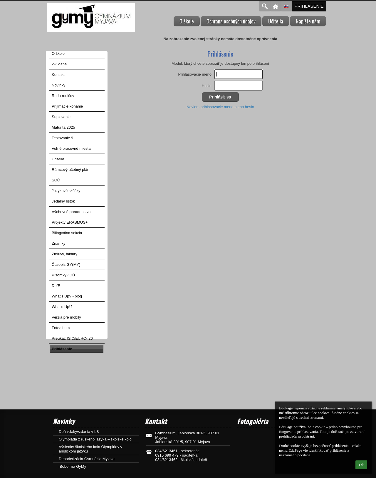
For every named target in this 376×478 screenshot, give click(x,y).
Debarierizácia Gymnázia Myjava (87, 459)
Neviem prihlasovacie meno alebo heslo (220, 107)
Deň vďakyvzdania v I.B (79, 431)
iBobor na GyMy (72, 466)
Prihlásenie (308, 6)
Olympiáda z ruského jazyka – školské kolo (95, 439)
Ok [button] (361, 464)
